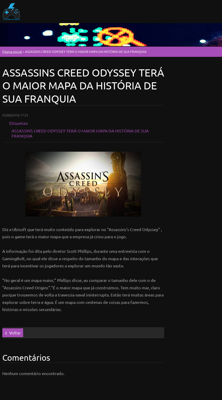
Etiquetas (18, 123)
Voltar (15, 332)
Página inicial (12, 51)
